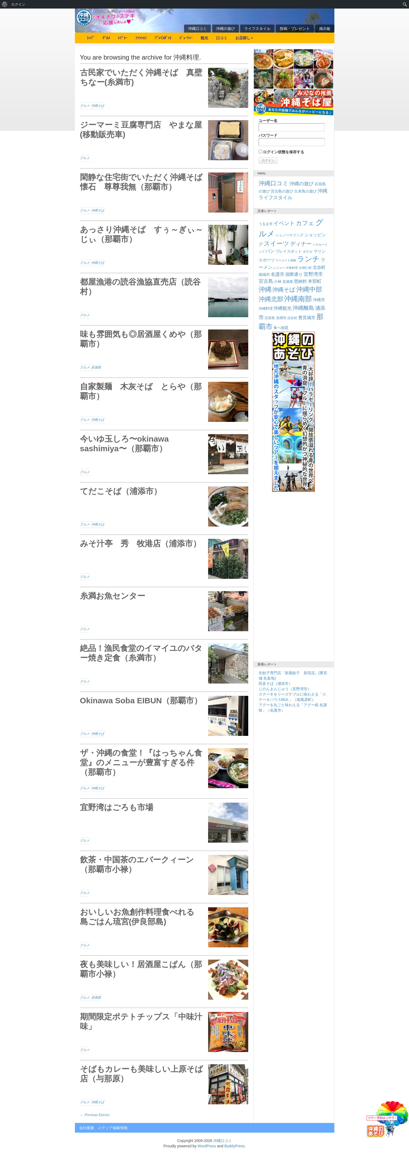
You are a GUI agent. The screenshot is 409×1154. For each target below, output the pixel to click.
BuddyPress (234, 1146)
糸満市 (281, 318)
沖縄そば (97, 106)
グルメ (85, 106)
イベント (284, 223)
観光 (204, 38)
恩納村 (300, 281)
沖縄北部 (271, 299)
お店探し (244, 38)
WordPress (207, 1146)
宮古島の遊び (282, 191)
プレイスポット (289, 251)
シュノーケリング (289, 235)
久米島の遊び (305, 191)
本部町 (315, 281)
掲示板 (324, 28)
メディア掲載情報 (113, 1128)
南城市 (264, 274)
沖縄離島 (303, 308)
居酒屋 (96, 367)
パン (269, 251)
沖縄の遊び (225, 28)
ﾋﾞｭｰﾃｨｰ (186, 38)
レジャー (279, 267)
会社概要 (86, 1128)
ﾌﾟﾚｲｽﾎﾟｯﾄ (163, 38)
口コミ (221, 38)
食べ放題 (280, 327)
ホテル (307, 251)
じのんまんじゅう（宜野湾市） (285, 689)
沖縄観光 (282, 308)
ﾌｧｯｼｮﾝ (141, 38)
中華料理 (292, 267)
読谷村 (292, 318)
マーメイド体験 (286, 260)
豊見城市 (306, 317)
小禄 (277, 282)
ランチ (308, 259)
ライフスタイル (257, 28)
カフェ (305, 223)
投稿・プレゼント (295, 28)
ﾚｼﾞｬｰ (122, 38)
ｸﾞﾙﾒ (106, 38)
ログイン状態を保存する (281, 152)
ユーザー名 (292, 125)
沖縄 (265, 289)
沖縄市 (319, 299)
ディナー (301, 244)
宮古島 (266, 281)
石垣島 (270, 318)
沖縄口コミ (197, 28)
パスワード (292, 139)
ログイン (18, 4)
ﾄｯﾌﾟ (90, 38)
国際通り (294, 274)
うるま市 (266, 224)
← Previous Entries (95, 1115)
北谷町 (319, 267)
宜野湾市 (313, 274)
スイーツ (276, 243)
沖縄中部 (309, 289)
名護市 (277, 274)
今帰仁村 (305, 268)
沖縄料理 (266, 309)
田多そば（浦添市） (275, 683)
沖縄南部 (298, 299)
